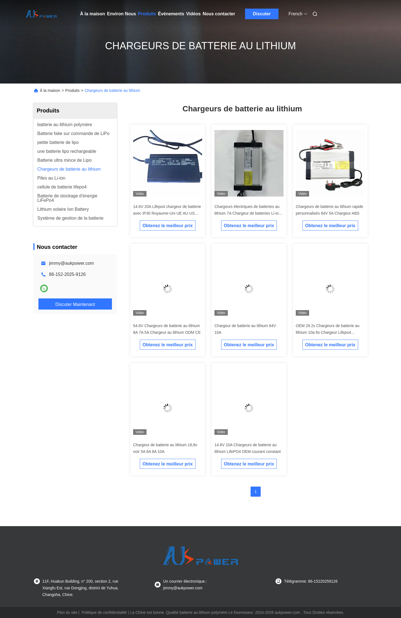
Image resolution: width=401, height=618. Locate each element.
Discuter (262, 13)
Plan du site (67, 612)
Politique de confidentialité (104, 612)
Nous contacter (219, 13)
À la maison (92, 13)
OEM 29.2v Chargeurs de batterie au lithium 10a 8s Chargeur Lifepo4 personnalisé (328, 332)
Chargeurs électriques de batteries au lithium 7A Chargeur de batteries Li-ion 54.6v (247, 213)
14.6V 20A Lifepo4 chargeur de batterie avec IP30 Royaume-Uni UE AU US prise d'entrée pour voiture (167, 213)
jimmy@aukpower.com (71, 263)
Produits (147, 13)
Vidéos (193, 13)
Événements (171, 13)
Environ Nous (121, 13)
